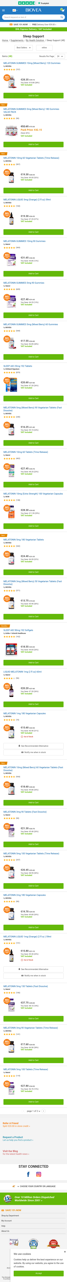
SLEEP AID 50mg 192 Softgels (18, 630)
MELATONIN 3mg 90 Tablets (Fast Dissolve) (25, 812)
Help (3, 1226)
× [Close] (65, 1251)
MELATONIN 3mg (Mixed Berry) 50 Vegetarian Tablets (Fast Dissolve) (32, 583)
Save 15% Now (11, 1210)
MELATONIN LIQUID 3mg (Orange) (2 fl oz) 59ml (27, 199)
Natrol (8, 244)
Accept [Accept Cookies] (39, 1273)
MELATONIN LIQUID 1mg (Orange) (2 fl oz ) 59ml (27, 936)
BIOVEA (8, 66)
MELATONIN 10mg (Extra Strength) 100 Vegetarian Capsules (33, 493)
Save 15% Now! (19, 24)
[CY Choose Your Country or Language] (15, 10)
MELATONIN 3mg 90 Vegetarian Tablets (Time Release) (30, 1028)
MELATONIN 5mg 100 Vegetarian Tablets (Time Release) (31, 853)
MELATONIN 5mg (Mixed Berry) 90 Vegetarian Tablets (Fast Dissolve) (32, 409)
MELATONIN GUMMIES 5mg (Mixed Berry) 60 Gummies (30, 324)
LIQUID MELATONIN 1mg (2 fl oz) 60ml (22, 671)
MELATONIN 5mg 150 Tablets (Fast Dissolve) (25, 986)
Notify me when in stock (33, 752)
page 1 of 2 (33, 1111)
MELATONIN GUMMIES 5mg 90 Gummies (23, 283)
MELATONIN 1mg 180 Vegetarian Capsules (24, 713)
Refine (44, 48)
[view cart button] (63, 10)
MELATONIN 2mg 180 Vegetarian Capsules (24, 895)
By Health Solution (35, 40)
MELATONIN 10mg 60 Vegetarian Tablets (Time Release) (31, 158)
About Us (5, 1231)
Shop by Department (10, 1216)
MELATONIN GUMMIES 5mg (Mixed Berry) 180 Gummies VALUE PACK (31, 110)
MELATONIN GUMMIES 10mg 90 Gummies (24, 241)
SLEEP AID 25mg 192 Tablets (17, 366)
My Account (6, 1221)
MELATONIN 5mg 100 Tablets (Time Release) (25, 1069)
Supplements (17, 40)
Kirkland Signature (12, 369)
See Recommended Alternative (33, 746)
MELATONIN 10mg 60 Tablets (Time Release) (25, 452)
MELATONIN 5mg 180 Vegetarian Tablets (23, 539)
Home (5, 40)
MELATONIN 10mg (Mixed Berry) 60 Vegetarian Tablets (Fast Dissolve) (33, 769)
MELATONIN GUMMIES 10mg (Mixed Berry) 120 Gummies (31, 63)
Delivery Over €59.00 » (44, 24)
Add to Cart (33, 95)
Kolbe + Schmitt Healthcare (16, 633)
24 (60, 56)
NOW (7, 497)
